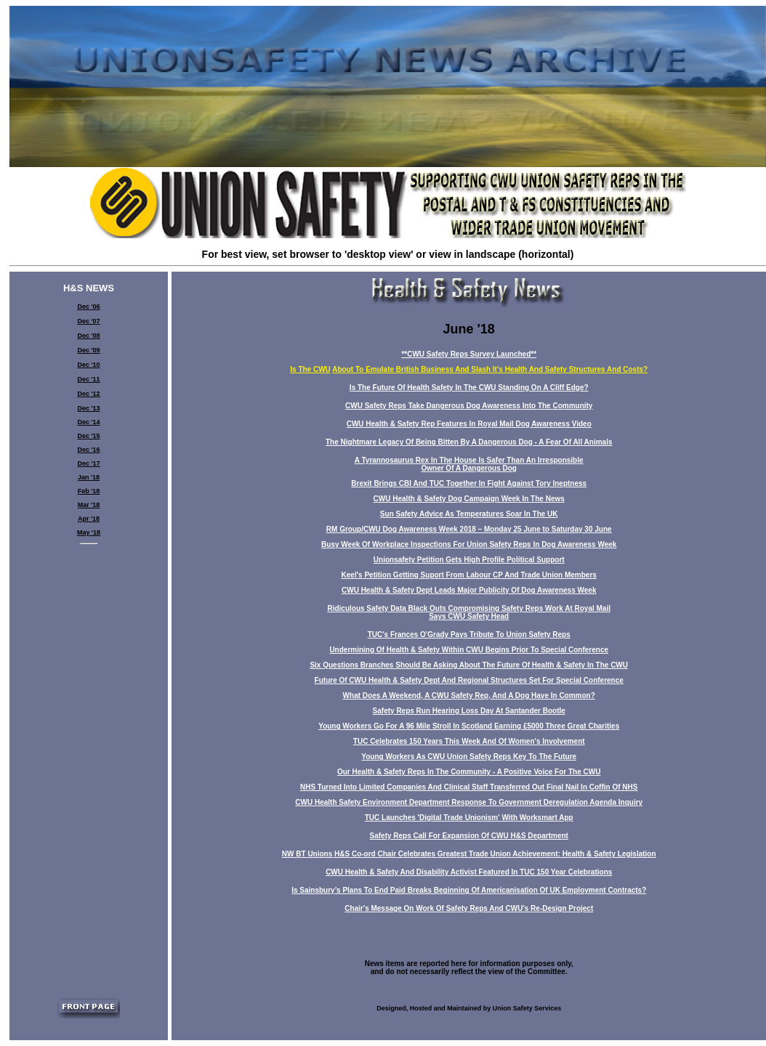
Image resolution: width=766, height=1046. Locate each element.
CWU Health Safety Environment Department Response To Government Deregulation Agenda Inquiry (468, 802)
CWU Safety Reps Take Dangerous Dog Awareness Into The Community (468, 406)
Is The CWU (310, 369)
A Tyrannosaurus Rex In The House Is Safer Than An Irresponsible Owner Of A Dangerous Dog (469, 464)
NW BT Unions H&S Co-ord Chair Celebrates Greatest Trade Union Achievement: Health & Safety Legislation (469, 854)
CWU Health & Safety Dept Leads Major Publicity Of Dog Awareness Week (469, 590)
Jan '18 (89, 477)
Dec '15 (88, 435)
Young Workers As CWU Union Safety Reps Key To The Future (468, 757)
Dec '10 (88, 364)
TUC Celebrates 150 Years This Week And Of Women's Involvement (469, 741)
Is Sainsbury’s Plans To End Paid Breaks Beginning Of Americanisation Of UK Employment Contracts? (468, 890)
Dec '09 (88, 350)
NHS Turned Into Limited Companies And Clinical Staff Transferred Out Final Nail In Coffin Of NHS (468, 787)
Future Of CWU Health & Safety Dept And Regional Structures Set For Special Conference (469, 680)
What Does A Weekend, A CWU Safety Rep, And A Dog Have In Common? (469, 696)
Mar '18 (89, 504)
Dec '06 (88, 306)
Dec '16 (88, 449)
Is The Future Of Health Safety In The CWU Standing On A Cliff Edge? (469, 388)
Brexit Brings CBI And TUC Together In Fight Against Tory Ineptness (468, 483)
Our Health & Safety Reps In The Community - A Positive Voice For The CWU (468, 772)
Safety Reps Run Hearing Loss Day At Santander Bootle (469, 711)
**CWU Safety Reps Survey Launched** (468, 354)
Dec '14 (88, 422)
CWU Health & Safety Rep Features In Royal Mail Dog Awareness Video (469, 424)
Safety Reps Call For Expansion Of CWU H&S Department (469, 836)
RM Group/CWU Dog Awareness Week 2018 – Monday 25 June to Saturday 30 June (469, 529)
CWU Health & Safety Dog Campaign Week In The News (469, 499)
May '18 (88, 532)
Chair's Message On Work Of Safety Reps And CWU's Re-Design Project (468, 908)
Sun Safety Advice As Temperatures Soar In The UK (469, 514)
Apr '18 (89, 518)
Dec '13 (88, 408)
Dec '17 (88, 463)
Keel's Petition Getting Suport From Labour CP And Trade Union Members (469, 575)
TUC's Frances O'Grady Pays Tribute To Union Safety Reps (469, 634)
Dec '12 (88, 393)
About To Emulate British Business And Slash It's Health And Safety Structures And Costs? (490, 369)
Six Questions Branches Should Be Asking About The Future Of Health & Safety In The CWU (469, 665)
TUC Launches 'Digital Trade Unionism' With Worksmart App (469, 818)
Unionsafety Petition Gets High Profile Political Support (469, 560)
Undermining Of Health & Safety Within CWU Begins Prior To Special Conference (468, 650)
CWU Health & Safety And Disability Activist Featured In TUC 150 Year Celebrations (469, 872)
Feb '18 (89, 491)
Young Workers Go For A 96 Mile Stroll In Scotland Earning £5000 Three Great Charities (468, 726)
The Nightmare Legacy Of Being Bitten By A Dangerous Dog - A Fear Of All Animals (469, 442)
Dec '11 (88, 379)
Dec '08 (88, 335)
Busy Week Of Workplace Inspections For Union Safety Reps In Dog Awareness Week (468, 544)
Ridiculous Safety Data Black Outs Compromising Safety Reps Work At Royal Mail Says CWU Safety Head (468, 612)
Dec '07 (88, 321)
